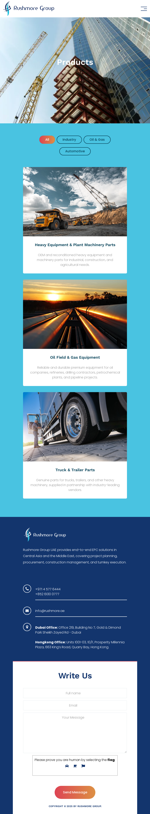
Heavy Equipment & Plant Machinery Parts (75, 244)
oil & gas (97, 139)
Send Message (75, 792)
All (47, 139)
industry (69, 139)
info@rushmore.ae (50, 610)
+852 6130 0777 (47, 594)
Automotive (75, 151)
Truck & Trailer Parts (75, 470)
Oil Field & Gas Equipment (75, 357)
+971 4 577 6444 (48, 589)
